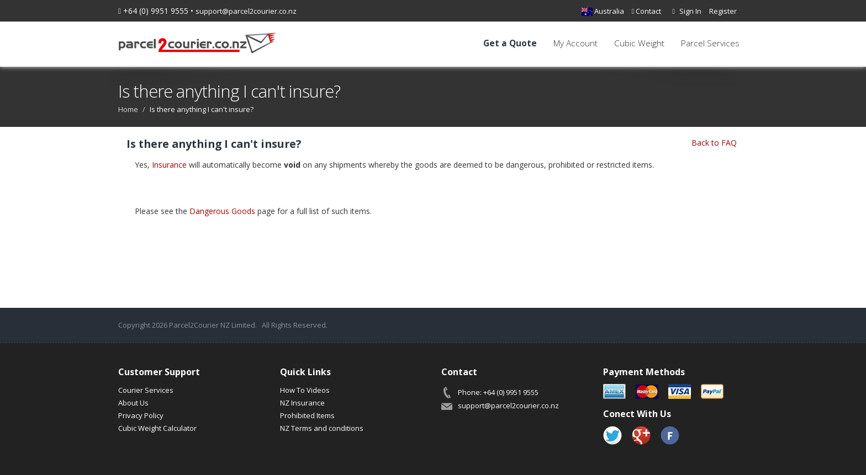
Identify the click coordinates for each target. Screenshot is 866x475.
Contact (647, 11)
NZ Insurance (302, 403)
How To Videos (305, 390)
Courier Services (145, 390)
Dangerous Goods (222, 211)
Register (723, 11)
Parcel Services (710, 43)
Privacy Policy (140, 415)
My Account (575, 43)
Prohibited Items (307, 415)
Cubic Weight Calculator (157, 428)
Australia (603, 11)
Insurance (169, 164)
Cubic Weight (639, 43)
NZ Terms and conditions (321, 428)
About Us (133, 403)
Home (128, 109)
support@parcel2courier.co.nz (246, 11)
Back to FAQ (714, 142)
